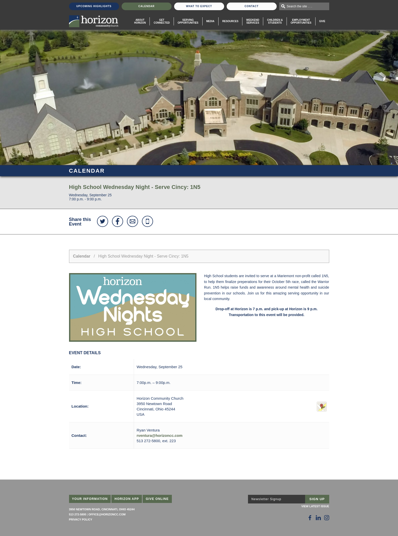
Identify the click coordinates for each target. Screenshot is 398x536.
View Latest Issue (315, 506)
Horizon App (126, 499)
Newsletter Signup (266, 499)
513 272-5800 (77, 514)
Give (322, 21)
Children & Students (275, 21)
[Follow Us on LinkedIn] (318, 517)
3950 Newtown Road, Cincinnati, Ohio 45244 (102, 509)
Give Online (157, 499)
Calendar (146, 6)
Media (210, 21)
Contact (251, 6)
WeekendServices (252, 21)
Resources (230, 21)
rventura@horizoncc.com (160, 435)
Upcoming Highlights (93, 6)
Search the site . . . (299, 6)
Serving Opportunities (188, 21)
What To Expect (199, 6)
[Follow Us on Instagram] (326, 517)
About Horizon (140, 21)
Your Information (90, 499)
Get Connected (162, 21)
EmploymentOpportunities (301, 21)
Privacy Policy (80, 519)
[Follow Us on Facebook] (309, 517)
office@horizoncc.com (106, 514)
